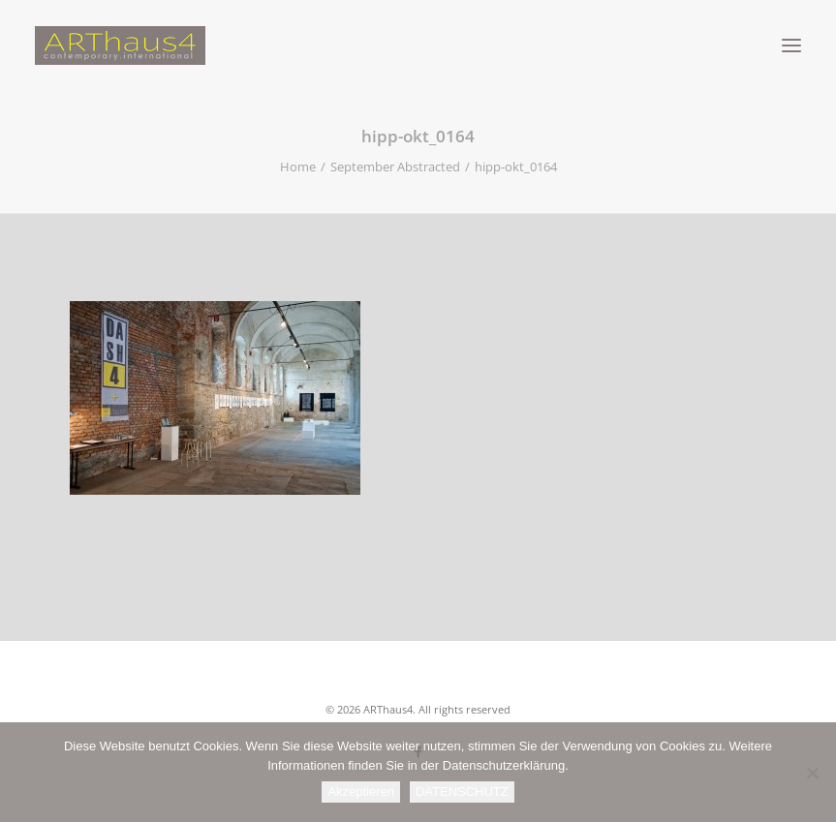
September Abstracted (395, 166)
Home (298, 166)
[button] (791, 45)
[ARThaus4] (418, 45)
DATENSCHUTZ (462, 791)
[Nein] (811, 772)
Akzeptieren (360, 791)
